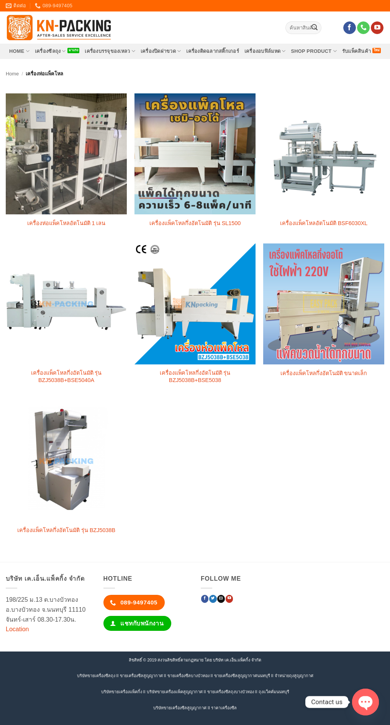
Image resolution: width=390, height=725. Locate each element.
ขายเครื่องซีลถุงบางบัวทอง (230, 691)
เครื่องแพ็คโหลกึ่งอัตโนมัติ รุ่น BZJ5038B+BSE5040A (66, 376)
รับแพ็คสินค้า (356, 51)
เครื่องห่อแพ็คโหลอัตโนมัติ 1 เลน (66, 223)
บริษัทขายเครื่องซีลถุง (96, 675)
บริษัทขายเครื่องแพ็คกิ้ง (121, 691)
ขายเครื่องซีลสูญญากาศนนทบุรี (242, 675)
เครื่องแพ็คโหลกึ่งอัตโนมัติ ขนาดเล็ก (323, 373)
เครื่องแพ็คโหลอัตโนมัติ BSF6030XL (324, 223)
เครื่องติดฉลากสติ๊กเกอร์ (212, 51)
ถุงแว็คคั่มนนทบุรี (274, 691)
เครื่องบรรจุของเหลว (110, 51)
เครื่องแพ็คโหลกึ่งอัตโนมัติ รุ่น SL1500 (195, 223)
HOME (19, 51)
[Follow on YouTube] (377, 27)
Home (12, 74)
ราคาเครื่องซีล (224, 707)
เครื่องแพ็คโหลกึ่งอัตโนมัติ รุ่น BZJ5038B (66, 530)
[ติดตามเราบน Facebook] (349, 27)
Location (17, 629)
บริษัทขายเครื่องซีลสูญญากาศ (179, 707)
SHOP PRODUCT (313, 51)
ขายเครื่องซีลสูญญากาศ (141, 675)
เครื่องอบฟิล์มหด (265, 51)
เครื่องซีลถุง (50, 51)
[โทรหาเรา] (363, 27)
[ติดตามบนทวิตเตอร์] (212, 599)
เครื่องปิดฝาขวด (161, 51)
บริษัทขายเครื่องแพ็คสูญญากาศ (175, 691)
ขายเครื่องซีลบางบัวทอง (188, 675)
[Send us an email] (220, 599)
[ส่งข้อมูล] (314, 27)
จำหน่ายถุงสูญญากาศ (294, 675)
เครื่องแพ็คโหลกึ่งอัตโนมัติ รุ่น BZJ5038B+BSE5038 (195, 376)
